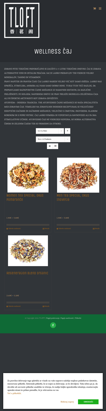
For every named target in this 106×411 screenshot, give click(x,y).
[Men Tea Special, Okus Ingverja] (78, 174)
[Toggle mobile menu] (100, 8)
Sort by (42, 131)
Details (47, 228)
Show (44, 139)
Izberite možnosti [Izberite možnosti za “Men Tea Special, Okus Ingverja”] (65, 228)
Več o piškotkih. (14, 394)
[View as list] (55, 146)
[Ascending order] (67, 131)
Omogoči (88, 402)
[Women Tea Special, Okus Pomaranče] (27, 174)
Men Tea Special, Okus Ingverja (73, 197)
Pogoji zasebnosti (67, 318)
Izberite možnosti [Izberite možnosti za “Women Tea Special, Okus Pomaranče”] (14, 228)
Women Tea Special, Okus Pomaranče (24, 197)
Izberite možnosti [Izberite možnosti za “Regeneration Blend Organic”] (14, 306)
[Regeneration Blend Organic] (27, 251)
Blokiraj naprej (67, 402)
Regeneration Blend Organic (27, 273)
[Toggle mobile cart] (94, 8)
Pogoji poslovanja (52, 318)
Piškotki (78, 318)
